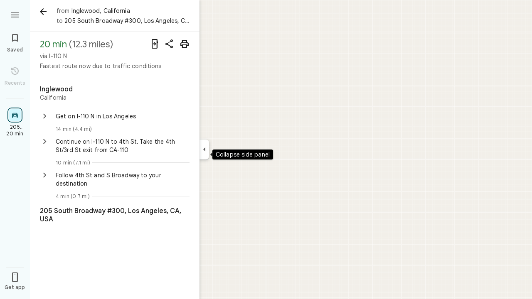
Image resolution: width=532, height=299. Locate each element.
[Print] (185, 44)
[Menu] (15, 14)
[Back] (43, 12)
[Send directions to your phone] (155, 44)
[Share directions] (170, 44)
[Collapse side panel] (204, 149)
